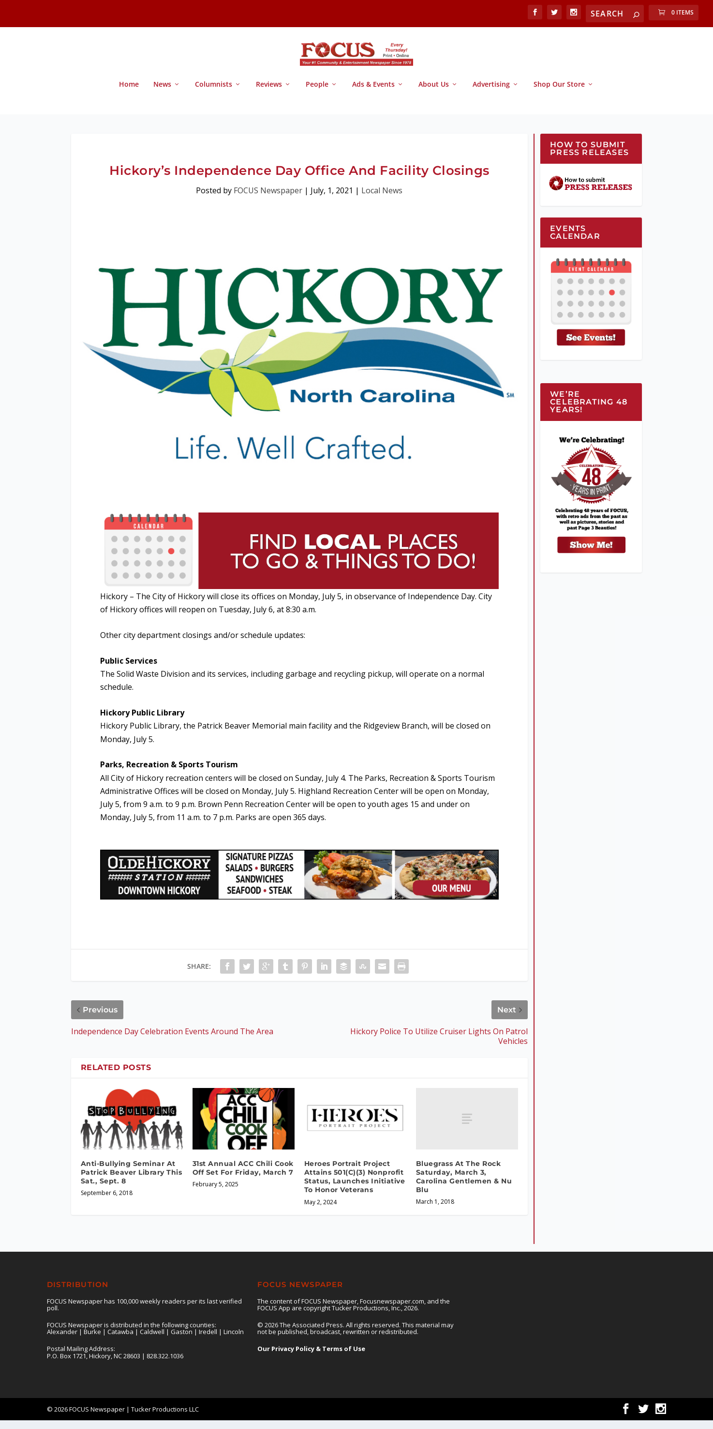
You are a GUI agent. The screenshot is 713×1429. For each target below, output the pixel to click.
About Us (433, 93)
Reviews (269, 93)
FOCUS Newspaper (268, 199)
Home (129, 93)
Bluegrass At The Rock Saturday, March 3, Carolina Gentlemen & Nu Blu (464, 1185)
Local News (381, 199)
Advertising (491, 93)
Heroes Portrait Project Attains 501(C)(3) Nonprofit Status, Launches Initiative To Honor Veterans (354, 1185)
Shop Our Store (559, 93)
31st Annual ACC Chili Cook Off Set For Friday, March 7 (243, 1176)
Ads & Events (373, 93)
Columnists (213, 93)
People (317, 93)
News (162, 93)
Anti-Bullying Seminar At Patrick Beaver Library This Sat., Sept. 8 (131, 1181)
